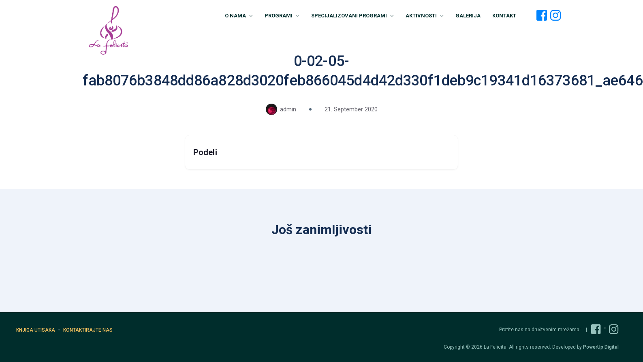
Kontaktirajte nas (88, 330)
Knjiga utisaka (35, 330)
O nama (239, 16)
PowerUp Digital (601, 347)
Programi (282, 16)
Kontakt (504, 16)
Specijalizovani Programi (352, 16)
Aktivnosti (425, 16)
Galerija (468, 16)
